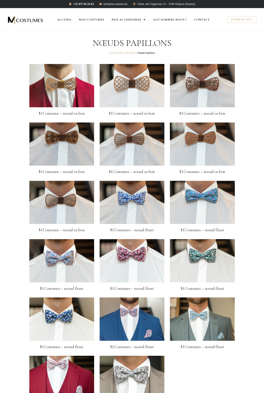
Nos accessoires (129, 19)
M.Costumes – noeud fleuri (132, 230)
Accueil (64, 19)
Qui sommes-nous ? (170, 19)
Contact (202, 19)
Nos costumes (91, 19)
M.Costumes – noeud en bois (62, 113)
